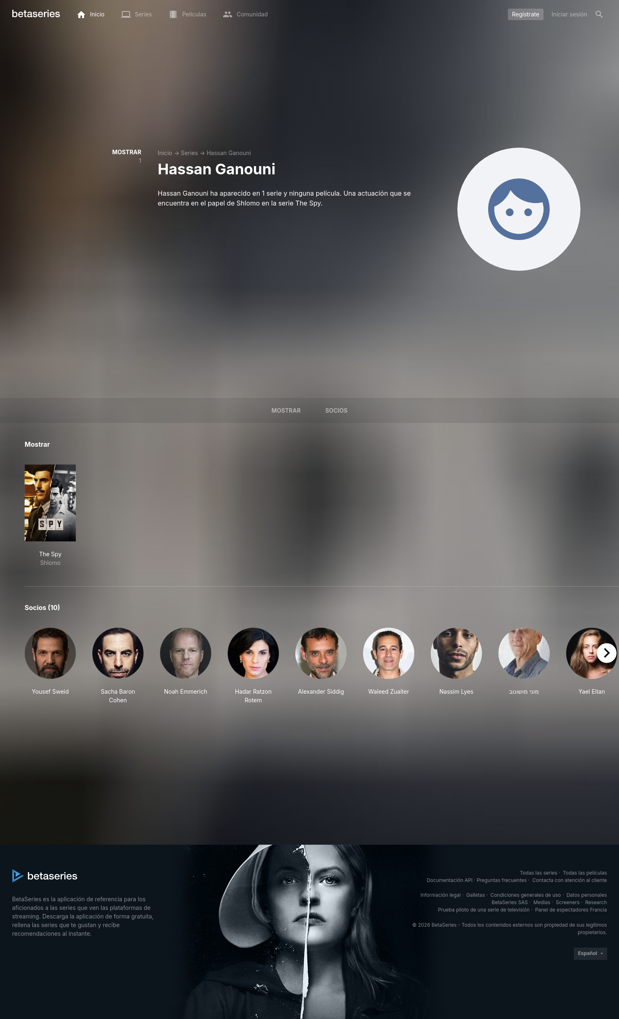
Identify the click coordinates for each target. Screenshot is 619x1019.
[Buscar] (599, 14)
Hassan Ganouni (229, 152)
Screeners (568, 902)
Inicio (165, 152)
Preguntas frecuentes (502, 880)
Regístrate (525, 14)
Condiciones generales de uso (526, 895)
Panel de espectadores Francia (571, 910)
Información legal (440, 895)
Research (596, 902)
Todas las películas (585, 873)
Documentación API (450, 880)
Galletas (475, 895)
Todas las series (538, 873)
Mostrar (286, 410)
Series (189, 152)
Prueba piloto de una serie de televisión (484, 910)
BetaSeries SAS (510, 902)
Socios (336, 410)
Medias (541, 902)
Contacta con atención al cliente (569, 880)
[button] (50, 666)
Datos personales (586, 895)
